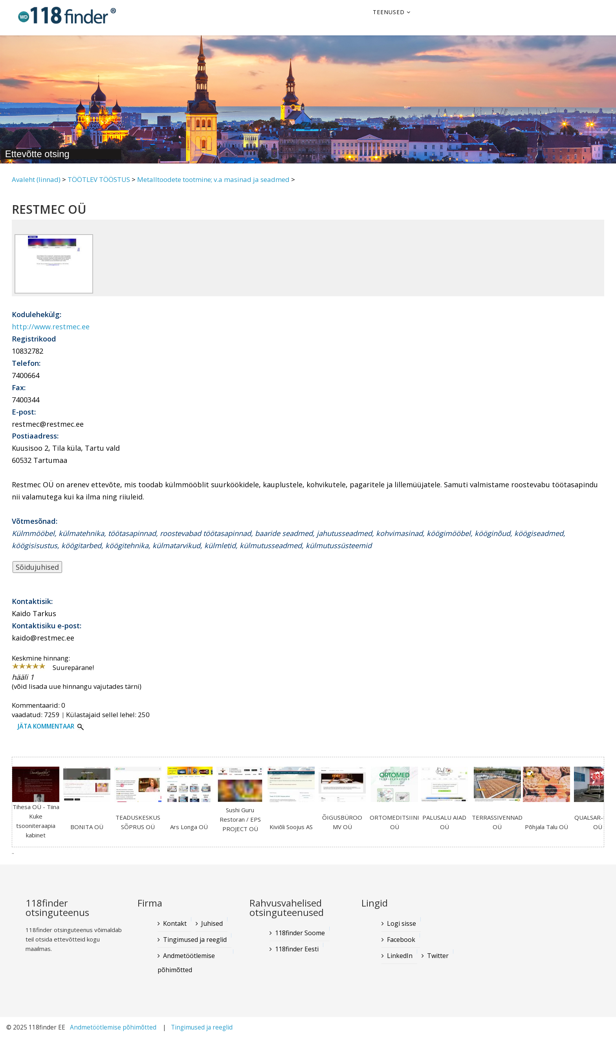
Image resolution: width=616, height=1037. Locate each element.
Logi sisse (401, 923)
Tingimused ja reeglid (195, 939)
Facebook (401, 939)
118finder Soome (300, 933)
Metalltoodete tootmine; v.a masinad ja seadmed (213, 179)
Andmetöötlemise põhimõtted (186, 962)
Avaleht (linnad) (36, 179)
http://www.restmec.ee (51, 326)
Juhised (212, 923)
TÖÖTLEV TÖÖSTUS (99, 179)
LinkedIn (399, 955)
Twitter (438, 955)
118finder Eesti (297, 949)
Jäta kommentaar (46, 726)
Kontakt (175, 923)
